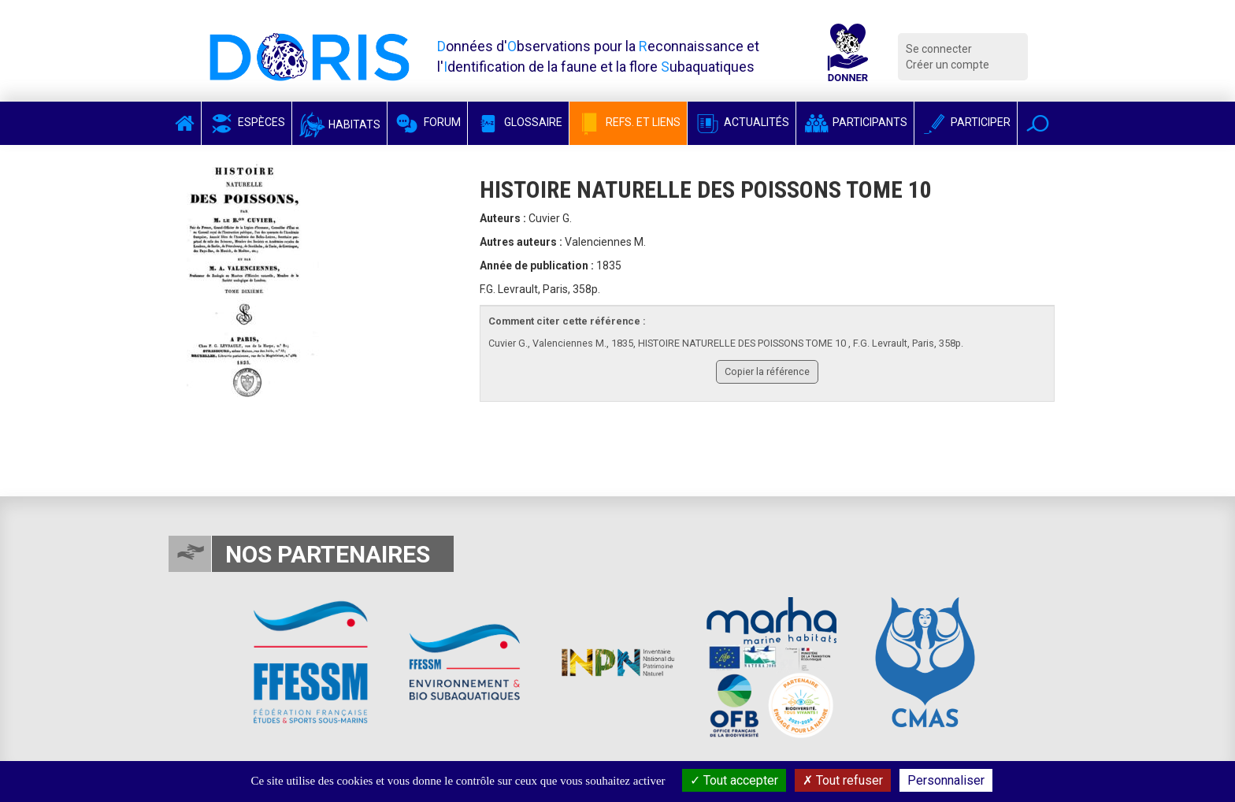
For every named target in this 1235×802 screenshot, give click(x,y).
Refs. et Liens (628, 122)
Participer (966, 122)
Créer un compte (947, 64)
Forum (427, 122)
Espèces (246, 122)
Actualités (741, 122)
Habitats (339, 124)
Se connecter (939, 49)
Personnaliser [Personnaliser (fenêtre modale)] (946, 780)
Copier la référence (767, 371)
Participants (855, 122)
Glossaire (518, 122)
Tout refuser (843, 780)
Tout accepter (734, 780)
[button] (1038, 123)
